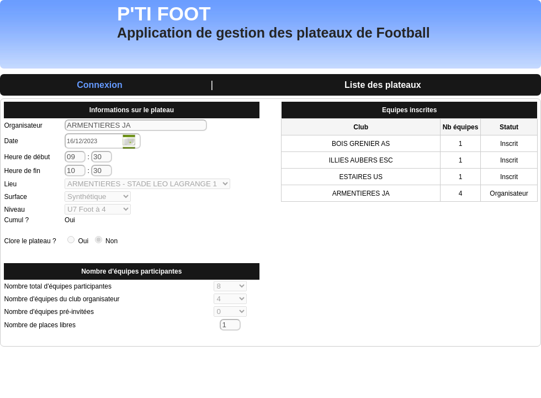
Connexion (100, 85)
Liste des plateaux (382, 85)
